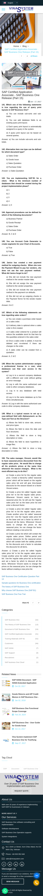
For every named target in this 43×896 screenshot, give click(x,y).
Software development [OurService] (10, 829)
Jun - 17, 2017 (34, 117)
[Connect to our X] (10, 864)
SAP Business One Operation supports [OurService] (16, 832)
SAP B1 (32, 194)
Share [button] (34, 56)
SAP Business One (19, 125)
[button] (3, 9)
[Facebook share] (21, 56)
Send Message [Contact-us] (12, 881)
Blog (24, 46)
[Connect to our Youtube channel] (22, 864)
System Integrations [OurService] (9, 836)
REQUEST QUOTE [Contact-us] (21, 791)
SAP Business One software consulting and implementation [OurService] (18, 823)
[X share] (27, 56)
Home (16, 46)
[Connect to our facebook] (4, 864)
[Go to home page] (21, 779)
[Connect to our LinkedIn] (16, 864)
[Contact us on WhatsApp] (5, 891)
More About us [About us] (9, 813)
